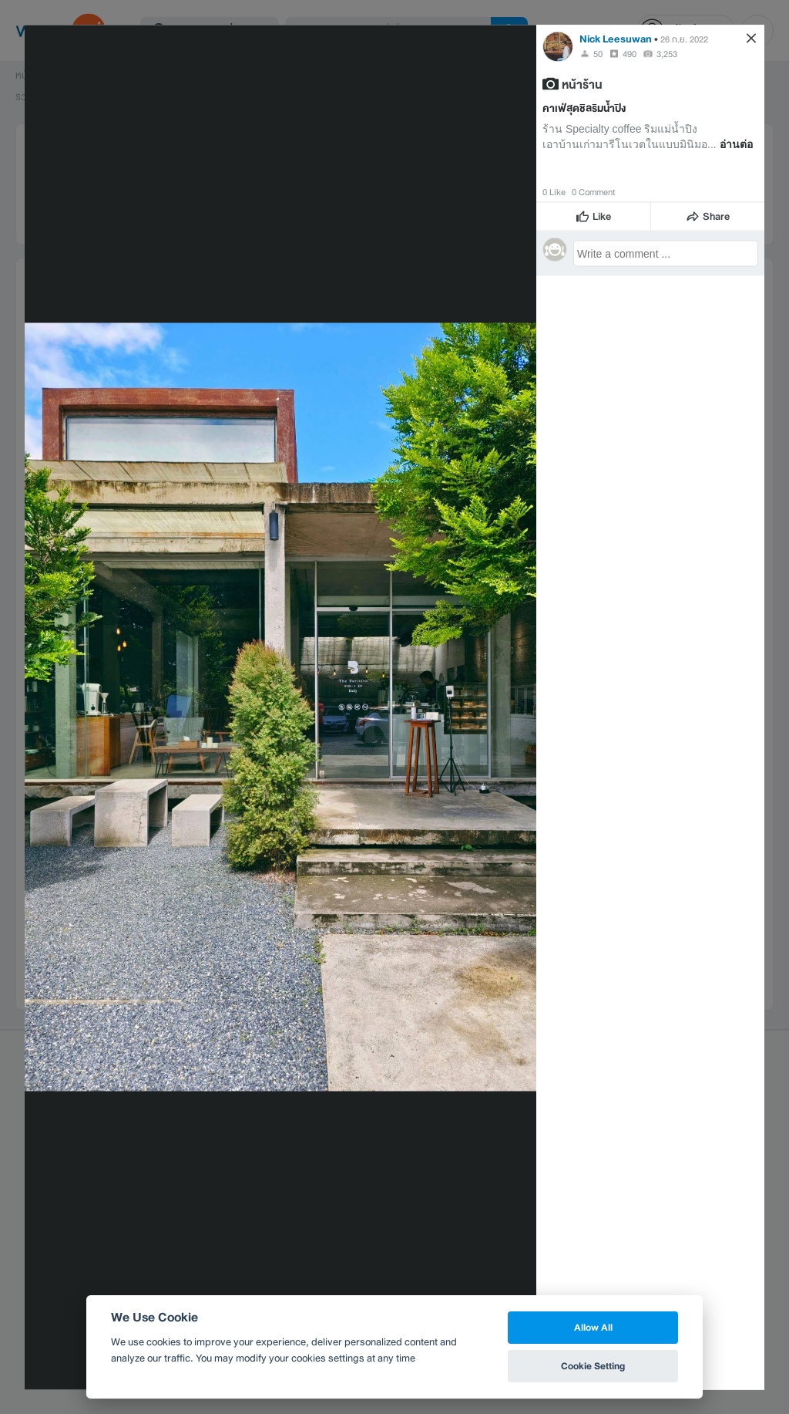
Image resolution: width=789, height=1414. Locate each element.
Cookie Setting (593, 1365)
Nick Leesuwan (615, 38)
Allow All (593, 1327)
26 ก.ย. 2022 (684, 39)
